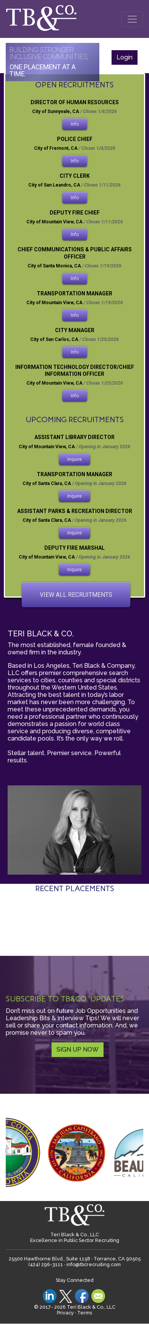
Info (75, 124)
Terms (84, 1313)
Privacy (65, 1313)
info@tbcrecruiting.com (93, 1264)
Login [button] (125, 57)
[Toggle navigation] (132, 19)
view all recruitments (76, 594)
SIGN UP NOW (78, 1049)
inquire (74, 459)
